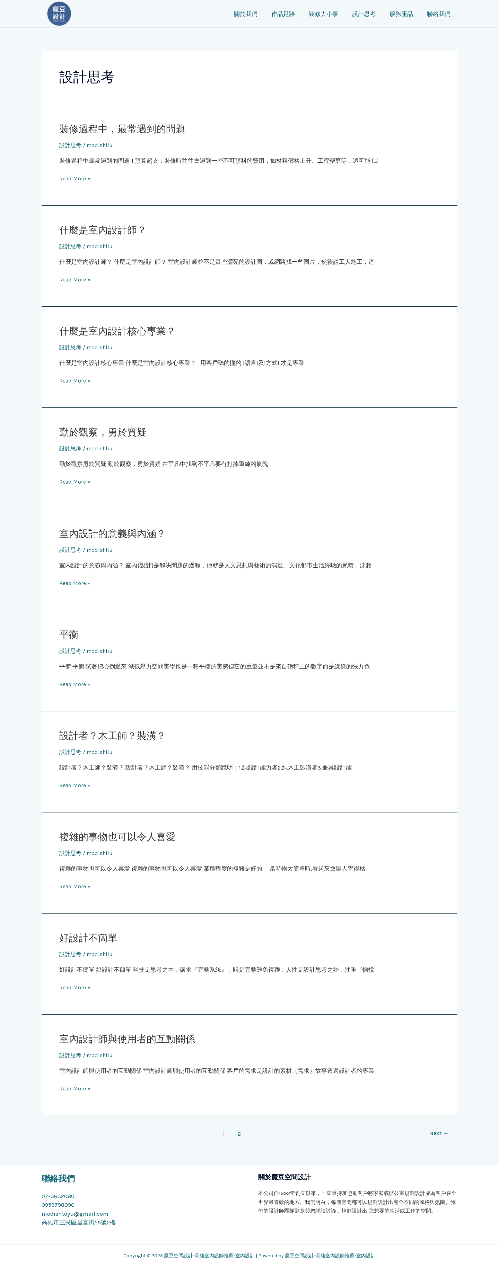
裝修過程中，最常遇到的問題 (126, 129)
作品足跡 (298, 13)
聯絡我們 (445, 13)
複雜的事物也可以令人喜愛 (121, 836)
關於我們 (263, 13)
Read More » (76, 178)
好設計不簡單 (90, 938)
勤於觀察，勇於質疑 (106, 432)
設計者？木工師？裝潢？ (116, 735)
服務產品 (410, 13)
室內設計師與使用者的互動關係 (132, 1039)
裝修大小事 (336, 13)
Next (438, 1133)
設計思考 (375, 13)
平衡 (69, 634)
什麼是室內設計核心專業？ (121, 331)
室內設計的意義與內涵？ (116, 533)
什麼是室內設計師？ (106, 230)
